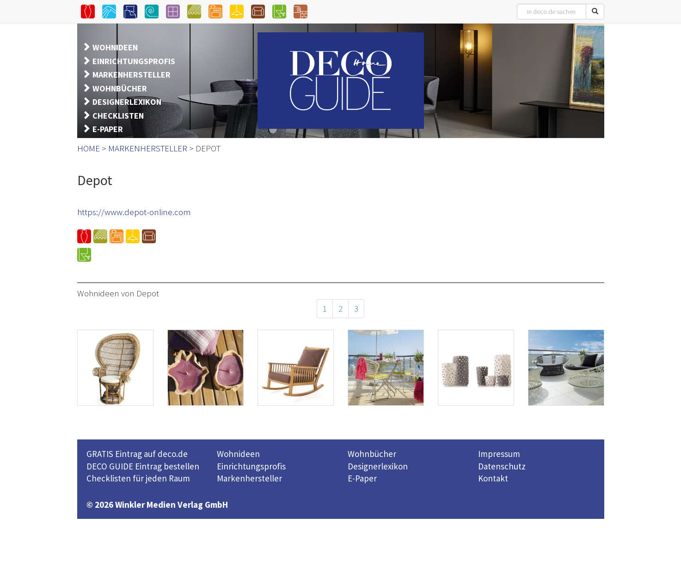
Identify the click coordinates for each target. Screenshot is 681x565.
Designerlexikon (378, 466)
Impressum (499, 453)
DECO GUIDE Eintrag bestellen (142, 466)
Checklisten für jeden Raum (138, 478)
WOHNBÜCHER (119, 88)
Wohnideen (238, 453)
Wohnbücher (372, 453)
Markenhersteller (249, 478)
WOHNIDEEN (115, 47)
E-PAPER (107, 129)
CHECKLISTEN (118, 115)
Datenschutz (502, 466)
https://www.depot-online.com (134, 211)
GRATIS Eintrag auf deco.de (137, 453)
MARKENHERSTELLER (131, 74)
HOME (88, 148)
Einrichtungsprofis (251, 466)
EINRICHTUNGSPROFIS (133, 61)
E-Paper (362, 478)
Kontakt (493, 478)
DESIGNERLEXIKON (126, 101)
